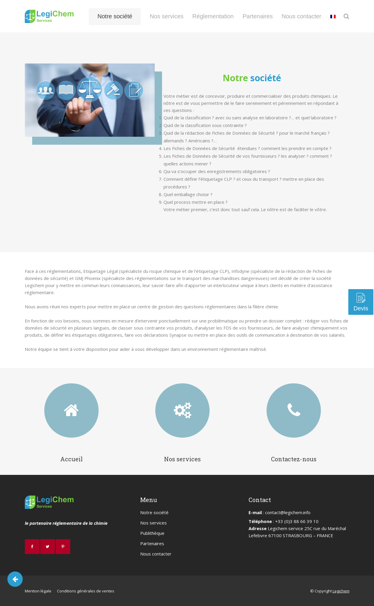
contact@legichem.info (288, 512)
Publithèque (152, 533)
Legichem (341, 591)
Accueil (71, 459)
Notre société (154, 512)
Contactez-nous (293, 459)
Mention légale (38, 591)
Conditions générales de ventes (85, 591)
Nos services (182, 459)
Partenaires (152, 543)
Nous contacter (156, 554)
